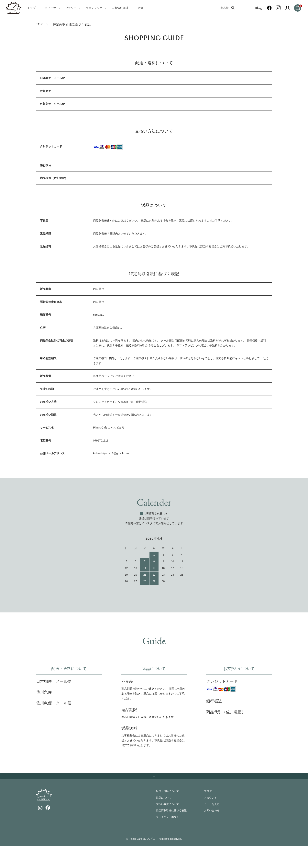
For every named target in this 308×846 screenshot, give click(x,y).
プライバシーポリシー (169, 816)
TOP (39, 24)
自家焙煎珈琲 (120, 7)
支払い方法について (167, 804)
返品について (163, 797)
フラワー (70, 7)
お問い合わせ (211, 810)
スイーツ (50, 7)
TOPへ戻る (154, 776)
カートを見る (211, 804)
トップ (31, 7)
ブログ (208, 791)
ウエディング (94, 7)
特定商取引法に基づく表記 (171, 810)
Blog (258, 7)
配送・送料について (167, 791)
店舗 (140, 7)
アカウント (210, 797)
